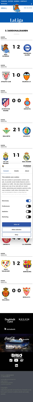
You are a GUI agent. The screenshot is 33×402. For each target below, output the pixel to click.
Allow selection (16, 229)
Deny (16, 234)
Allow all (16, 224)
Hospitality (23, 1)
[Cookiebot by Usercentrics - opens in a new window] (23, 166)
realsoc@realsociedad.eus (8, 379)
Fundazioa (4, 1)
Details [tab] (16, 171)
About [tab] (27, 171)
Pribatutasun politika (7, 382)
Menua (4, 8)
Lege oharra (4, 381)
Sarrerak (16, 1)
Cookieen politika (6, 384)
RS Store (10, 1)
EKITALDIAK (4, 3)
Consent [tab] (6, 171)
